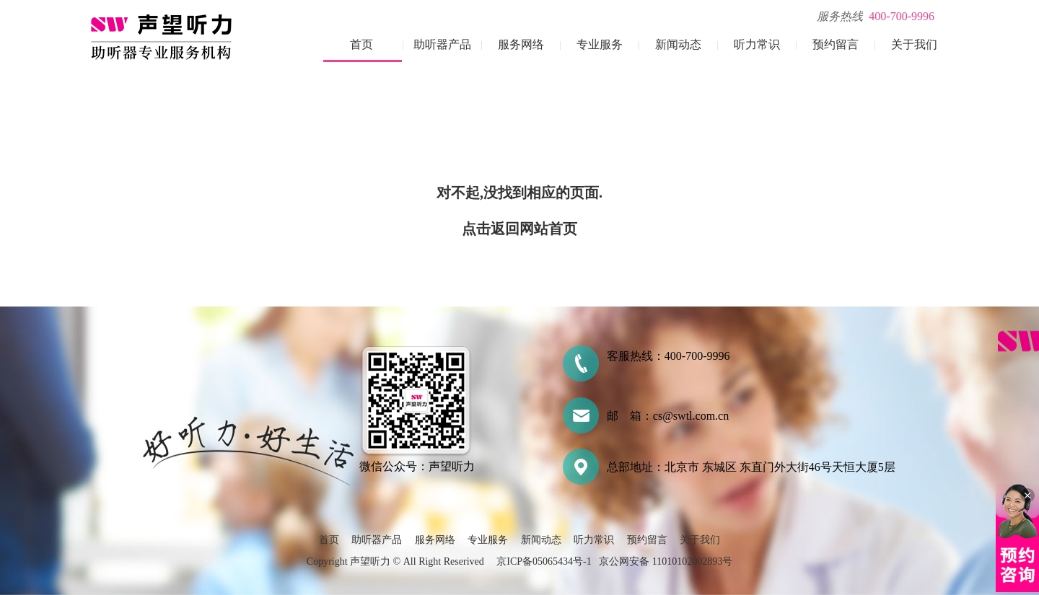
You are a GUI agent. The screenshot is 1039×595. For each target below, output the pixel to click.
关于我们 (914, 44)
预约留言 (835, 44)
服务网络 (521, 44)
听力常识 (757, 44)
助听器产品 (442, 44)
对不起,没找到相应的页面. (519, 192)
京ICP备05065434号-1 (543, 561)
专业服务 (600, 44)
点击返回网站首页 (519, 229)
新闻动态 (678, 44)
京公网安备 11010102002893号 (665, 561)
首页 (361, 44)
